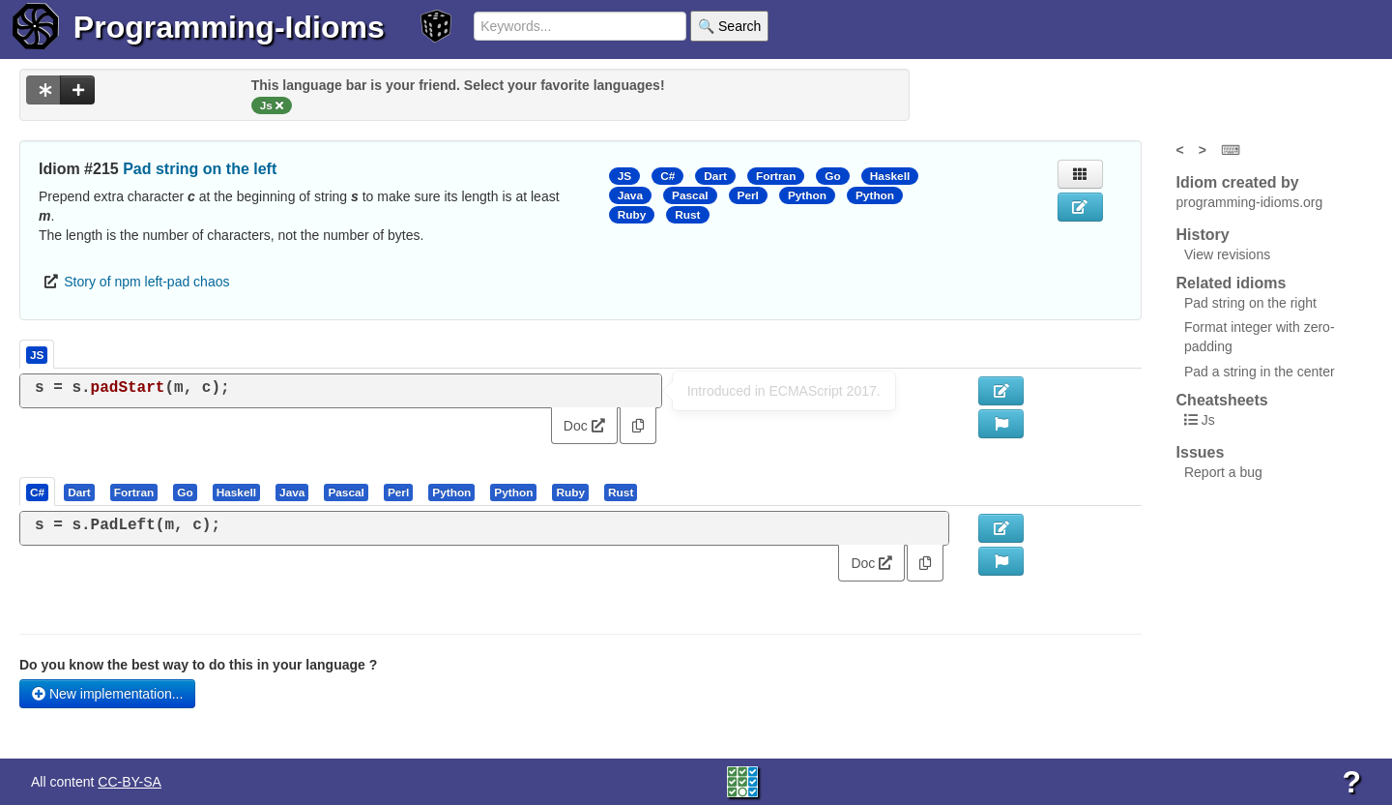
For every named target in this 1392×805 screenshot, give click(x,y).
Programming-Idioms (229, 27)
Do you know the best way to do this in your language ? (198, 664)
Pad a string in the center (1259, 371)
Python (807, 195)
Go (832, 176)
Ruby (632, 215)
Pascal (690, 195)
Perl (748, 195)
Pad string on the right (1250, 303)
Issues (1200, 452)
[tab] (38, 491)
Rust (687, 215)
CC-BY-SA (129, 782)
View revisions (1227, 254)
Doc (584, 425)
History (1203, 234)
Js (1208, 420)
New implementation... (107, 693)
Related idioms (1231, 283)
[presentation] (37, 491)
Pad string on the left (199, 169)
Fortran (776, 176)
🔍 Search (729, 26)
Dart (715, 176)
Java (630, 195)
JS (624, 176)
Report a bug (1223, 472)
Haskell (890, 176)
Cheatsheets (1222, 400)
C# (667, 176)
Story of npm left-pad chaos (146, 281)
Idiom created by (1237, 182)
